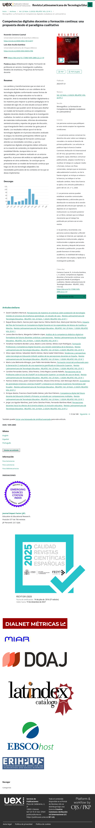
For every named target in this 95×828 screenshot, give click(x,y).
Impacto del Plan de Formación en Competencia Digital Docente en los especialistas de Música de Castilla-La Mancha (47, 325)
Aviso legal (7, 824)
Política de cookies (43, 824)
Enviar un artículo (11, 450)
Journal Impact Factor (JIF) (13, 513)
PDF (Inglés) (75, 72)
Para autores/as (8, 465)
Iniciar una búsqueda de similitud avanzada (33, 419)
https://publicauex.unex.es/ (38, 817)
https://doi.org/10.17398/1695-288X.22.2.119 (26, 57)
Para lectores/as (8, 461)
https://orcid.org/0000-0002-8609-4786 (18, 51)
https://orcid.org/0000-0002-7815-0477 (18, 41)
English (5, 435)
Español (5, 439)
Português (6, 443)
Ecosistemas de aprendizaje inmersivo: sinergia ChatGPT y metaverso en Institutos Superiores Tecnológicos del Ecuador (48, 384)
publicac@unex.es (34, 814)
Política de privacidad (23, 824)
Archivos (13, 11)
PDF (62, 72)
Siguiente (83, 414)
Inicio (4, 11)
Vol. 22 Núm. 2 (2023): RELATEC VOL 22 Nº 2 (35, 11)
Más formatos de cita (66, 297)
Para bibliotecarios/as (10, 468)
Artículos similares (11, 307)
